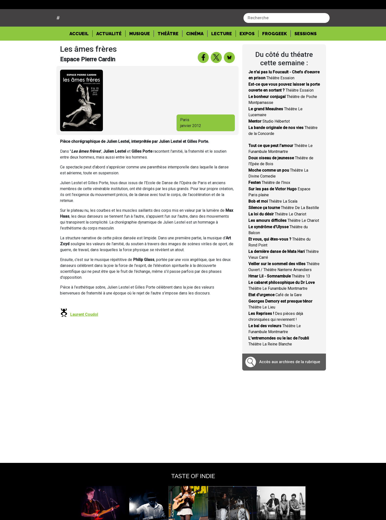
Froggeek (274, 52)
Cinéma (195, 52)
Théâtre (168, 52)
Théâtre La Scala (272, 219)
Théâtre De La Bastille (283, 226)
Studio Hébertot (269, 139)
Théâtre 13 (279, 294)
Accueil (81, 52)
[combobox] (286, 36)
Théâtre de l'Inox (269, 201)
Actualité (109, 52)
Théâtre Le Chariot (277, 232)
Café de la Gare (275, 313)
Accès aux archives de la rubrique (289, 380)
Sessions (305, 52)
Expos (247, 52)
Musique (139, 52)
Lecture (221, 52)
